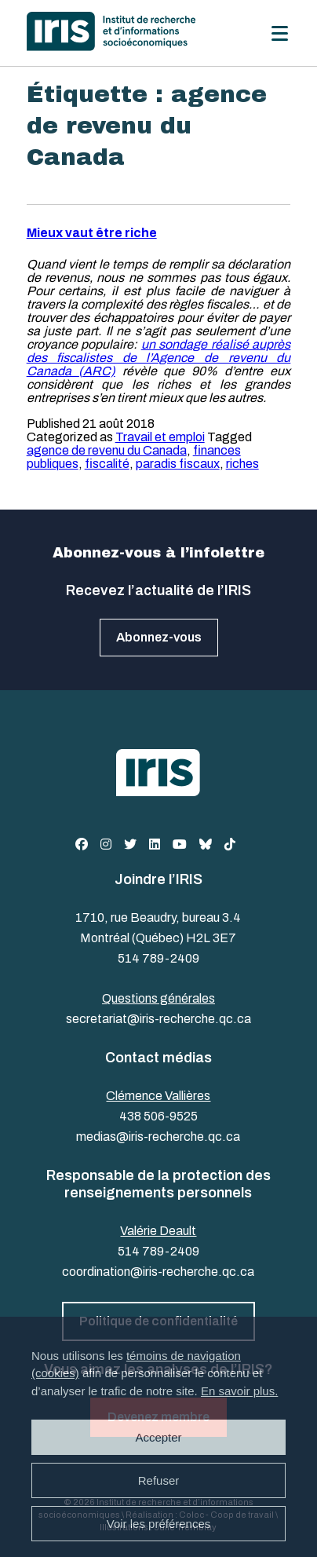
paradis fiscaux (178, 463)
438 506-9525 (158, 1116)
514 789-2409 (158, 958)
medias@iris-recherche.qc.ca (158, 1136)
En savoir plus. (239, 1391)
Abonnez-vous (159, 637)
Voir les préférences (159, 1523)
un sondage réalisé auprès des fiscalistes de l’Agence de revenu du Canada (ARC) (159, 358)
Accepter (158, 1437)
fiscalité (107, 463)
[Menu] (279, 33)
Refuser (159, 1480)
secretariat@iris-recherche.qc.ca (158, 1018)
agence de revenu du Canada (107, 450)
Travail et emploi (160, 437)
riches (242, 463)
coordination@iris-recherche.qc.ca (158, 1271)
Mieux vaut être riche (92, 232)
